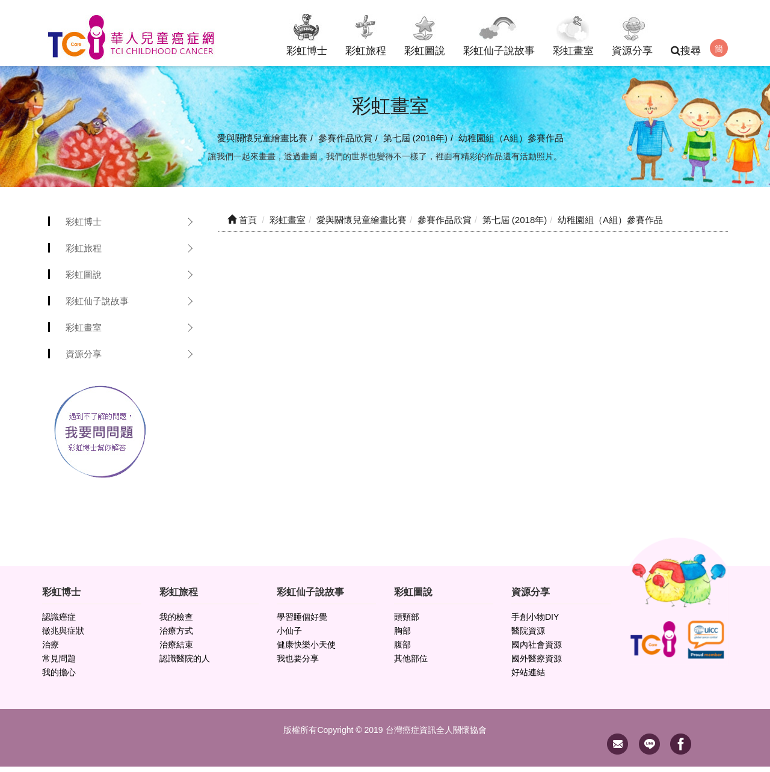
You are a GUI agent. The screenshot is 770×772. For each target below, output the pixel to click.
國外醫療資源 (536, 664)
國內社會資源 (536, 650)
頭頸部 (406, 622)
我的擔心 (59, 677)
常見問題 (59, 664)
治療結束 (176, 650)
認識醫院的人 (184, 664)
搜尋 (686, 51)
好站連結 (528, 677)
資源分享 (632, 33)
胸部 (402, 636)
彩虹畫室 (573, 33)
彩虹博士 (306, 33)
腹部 (402, 650)
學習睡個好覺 (302, 622)
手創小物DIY (535, 622)
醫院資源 (528, 636)
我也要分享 (298, 664)
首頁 (242, 225)
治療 (50, 650)
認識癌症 (59, 622)
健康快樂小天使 (306, 650)
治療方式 (176, 636)
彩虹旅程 (365, 33)
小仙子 (289, 636)
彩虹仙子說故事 (499, 33)
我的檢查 (176, 622)
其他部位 (411, 664)
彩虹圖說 (424, 33)
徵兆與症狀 (63, 636)
